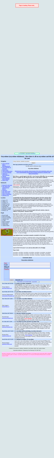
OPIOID (4, 176)
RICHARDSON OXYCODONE (6, 178)
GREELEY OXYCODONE (5, 174)
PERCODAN (27, 172)
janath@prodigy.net (6, 337)
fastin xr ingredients (6, 194)
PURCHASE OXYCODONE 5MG (23, 171)
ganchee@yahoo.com (7, 346)
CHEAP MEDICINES (7, 171)
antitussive (4, 190)
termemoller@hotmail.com (8, 297)
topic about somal (6, 191)
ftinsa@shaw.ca (5, 308)
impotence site (5, 195)
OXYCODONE (28, 337)
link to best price (6, 192)
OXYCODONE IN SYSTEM (6, 168)
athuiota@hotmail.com (7, 328)
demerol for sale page (7, 185)
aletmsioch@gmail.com (7, 320)
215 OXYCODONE (6, 172)
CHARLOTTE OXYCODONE (38, 171)
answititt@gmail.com (7, 290)
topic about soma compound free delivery (6, 188)
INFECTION (5, 170)
